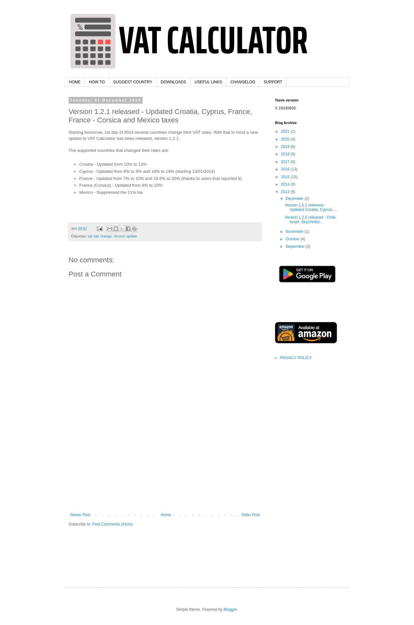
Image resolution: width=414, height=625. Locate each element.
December (295, 198)
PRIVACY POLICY (296, 358)
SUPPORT (273, 82)
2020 (286, 139)
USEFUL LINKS (208, 82)
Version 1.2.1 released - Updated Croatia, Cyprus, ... (311, 207)
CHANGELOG (242, 82)
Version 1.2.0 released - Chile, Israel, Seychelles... (311, 219)
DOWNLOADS (173, 82)
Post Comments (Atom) (112, 524)
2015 (286, 177)
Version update (125, 236)
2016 (286, 169)
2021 (286, 131)
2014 (286, 184)
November (295, 231)
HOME (75, 82)
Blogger (230, 609)
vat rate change (100, 236)
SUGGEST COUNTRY (132, 82)
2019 (286, 146)
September (296, 246)
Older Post (250, 515)
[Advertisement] (164, 464)
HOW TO (97, 82)
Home (166, 515)
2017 (286, 162)
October (293, 239)
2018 (286, 154)
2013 (286, 192)
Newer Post (80, 515)
